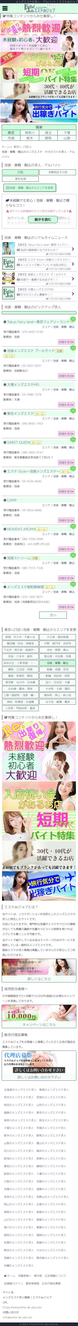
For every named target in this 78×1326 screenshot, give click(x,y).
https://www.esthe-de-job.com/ (22, 1307)
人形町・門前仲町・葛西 (20, 708)
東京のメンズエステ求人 (51, 1112)
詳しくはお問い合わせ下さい (39, 1065)
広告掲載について (55, 1276)
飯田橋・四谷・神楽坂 (20, 643)
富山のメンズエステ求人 (51, 1143)
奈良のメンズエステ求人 (19, 1197)
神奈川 (30, 132)
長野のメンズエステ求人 (51, 1158)
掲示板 (38, 1276)
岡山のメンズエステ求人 (19, 1204)
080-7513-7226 (32, 568)
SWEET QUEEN (22, 442)
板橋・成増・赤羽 (57, 669)
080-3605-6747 (32, 452)
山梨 (67, 138)
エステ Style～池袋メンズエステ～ (37, 471)
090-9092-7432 (32, 423)
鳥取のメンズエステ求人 (19, 1212)
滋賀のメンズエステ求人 (51, 1189)
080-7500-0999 (32, 539)
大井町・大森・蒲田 (58, 689)
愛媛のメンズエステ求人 (51, 1227)
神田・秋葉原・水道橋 (20, 702)
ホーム (6, 147)
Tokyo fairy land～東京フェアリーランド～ (38, 321)
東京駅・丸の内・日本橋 (20, 682)
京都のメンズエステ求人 (51, 1181)
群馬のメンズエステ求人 (51, 1135)
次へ (53, 615)
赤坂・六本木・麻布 (20, 656)
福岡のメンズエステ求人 (51, 1235)
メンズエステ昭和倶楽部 (29, 586)
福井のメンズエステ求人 (51, 1151)
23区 (26, 147)
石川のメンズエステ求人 (19, 1151)
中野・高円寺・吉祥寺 (57, 643)
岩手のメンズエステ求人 (19, 1097)
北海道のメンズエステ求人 (20, 1090)
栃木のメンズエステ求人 (19, 1135)
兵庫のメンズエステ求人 (19, 1189)
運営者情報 (32, 1283)
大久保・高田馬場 (57, 637)
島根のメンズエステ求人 (51, 1212)
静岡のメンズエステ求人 (51, 1166)
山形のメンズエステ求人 (51, 1105)
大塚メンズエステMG (21, 384)
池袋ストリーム (21, 557)
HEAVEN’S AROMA (25, 529)
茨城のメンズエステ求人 (51, 1128)
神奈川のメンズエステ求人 (20, 1120)
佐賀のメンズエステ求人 (19, 1242)
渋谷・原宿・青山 (57, 650)
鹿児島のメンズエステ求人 (52, 1258)
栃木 (29, 138)
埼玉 (48, 132)
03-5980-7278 (31, 394)
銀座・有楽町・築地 (20, 676)
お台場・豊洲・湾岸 (20, 689)
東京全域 (20, 179)
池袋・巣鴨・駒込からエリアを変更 (29, 188)
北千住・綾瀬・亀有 (58, 702)
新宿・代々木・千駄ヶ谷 (20, 637)
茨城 (11, 138)
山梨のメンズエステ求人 (19, 1143)
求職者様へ (24, 1276)
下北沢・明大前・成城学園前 (21, 650)
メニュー (5, 8)
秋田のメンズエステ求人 (19, 1105)
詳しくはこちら (39, 970)
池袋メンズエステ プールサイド (33, 353)
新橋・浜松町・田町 (58, 676)
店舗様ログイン (13, 1283)
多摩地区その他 (57, 172)
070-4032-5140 (32, 332)
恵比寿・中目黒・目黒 (57, 656)
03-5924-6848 (31, 510)
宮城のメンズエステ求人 (51, 1097)
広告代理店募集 (51, 1283)
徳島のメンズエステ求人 (51, 1219)
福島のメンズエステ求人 (19, 1112)
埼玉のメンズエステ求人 (54, 1120)
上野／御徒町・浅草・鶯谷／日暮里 (21, 695)
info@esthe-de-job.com (17, 1317)
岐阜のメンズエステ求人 (19, 1174)
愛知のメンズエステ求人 (19, 1166)
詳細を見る (66, 342)
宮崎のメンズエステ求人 (19, 1258)
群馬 (48, 138)
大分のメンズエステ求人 (51, 1250)
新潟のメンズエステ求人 (19, 1158)
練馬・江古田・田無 (20, 669)
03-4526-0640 (31, 481)
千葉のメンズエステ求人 (19, 1128)
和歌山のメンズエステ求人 (52, 1197)
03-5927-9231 (31, 366)
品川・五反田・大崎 (58, 682)
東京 (16, 147)
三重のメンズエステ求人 (51, 1174)
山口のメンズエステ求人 (19, 1219)
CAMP (9, 500)
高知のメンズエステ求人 (19, 1235)
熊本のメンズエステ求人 (19, 1250)
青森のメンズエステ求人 (54, 1090)
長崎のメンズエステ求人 (51, 1242)
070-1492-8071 (32, 597)
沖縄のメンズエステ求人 (19, 1265)
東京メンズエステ (24, 413)
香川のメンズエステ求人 (19, 1227)
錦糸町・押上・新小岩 (57, 695)
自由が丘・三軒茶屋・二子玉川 (21, 663)
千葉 (67, 132)
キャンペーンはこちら (39, 1016)
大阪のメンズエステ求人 (19, 1181)
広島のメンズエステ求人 (51, 1204)
